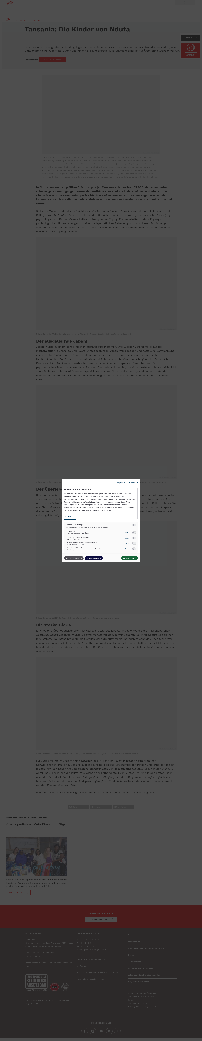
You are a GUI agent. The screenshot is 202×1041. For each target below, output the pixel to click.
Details (127, 533)
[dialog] (101, 520)
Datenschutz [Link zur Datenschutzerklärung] (133, 483)
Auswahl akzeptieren (74, 558)
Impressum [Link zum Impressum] (121, 483)
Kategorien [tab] (70, 517)
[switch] (134, 525)
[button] (133, 525)
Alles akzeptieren (129, 558)
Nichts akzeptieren (94, 558)
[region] (101, 521)
